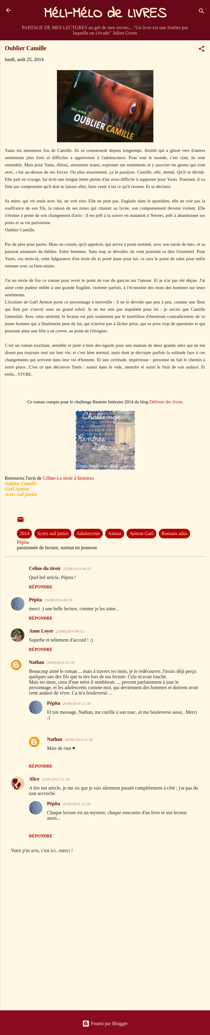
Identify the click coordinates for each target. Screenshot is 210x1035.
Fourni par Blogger (105, 1023)
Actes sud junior (53, 533)
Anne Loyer (41, 630)
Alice (34, 778)
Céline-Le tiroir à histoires (68, 478)
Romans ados (174, 533)
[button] (201, 49)
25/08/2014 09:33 (59, 600)
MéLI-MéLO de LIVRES (105, 13)
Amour (114, 533)
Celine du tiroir (45, 568)
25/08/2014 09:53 (70, 631)
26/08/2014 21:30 (61, 662)
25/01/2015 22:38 (77, 804)
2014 (24, 533)
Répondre (41, 587)
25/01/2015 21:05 (56, 779)
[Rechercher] (201, 12)
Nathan (36, 662)
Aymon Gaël (141, 533)
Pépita (35, 599)
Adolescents (88, 533)
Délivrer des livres (166, 401)
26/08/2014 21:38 (77, 703)
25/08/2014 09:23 (77, 568)
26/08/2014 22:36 (79, 739)
